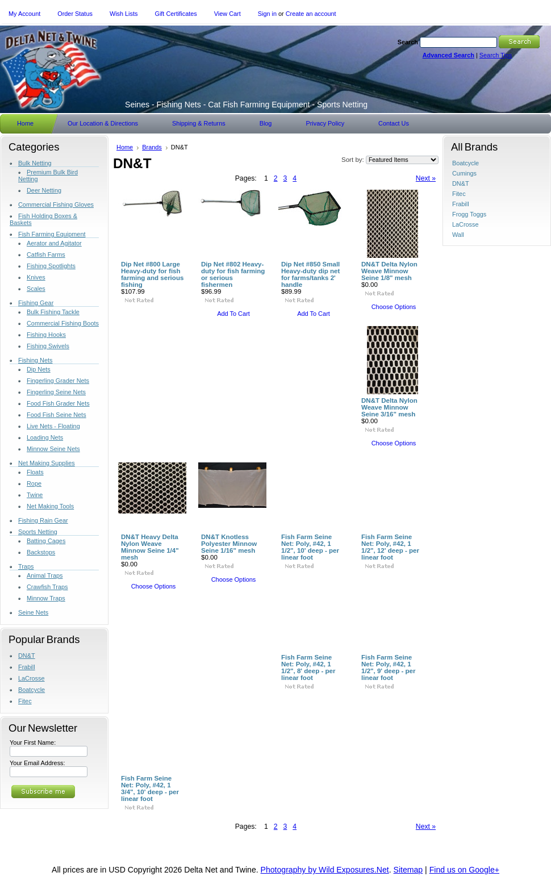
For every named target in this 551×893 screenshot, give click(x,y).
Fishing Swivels (48, 346)
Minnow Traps (46, 598)
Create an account (311, 13)
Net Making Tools (50, 506)
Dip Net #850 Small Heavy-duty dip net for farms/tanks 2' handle (310, 274)
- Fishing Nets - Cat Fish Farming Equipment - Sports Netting (246, 104)
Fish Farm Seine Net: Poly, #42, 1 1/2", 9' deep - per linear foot (388, 667)
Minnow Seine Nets (53, 448)
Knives (36, 277)
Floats (35, 472)
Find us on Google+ (464, 869)
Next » (426, 178)
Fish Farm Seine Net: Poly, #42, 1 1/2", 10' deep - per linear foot (310, 547)
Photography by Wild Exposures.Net (325, 869)
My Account (24, 13)
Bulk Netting (35, 163)
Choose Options (393, 306)
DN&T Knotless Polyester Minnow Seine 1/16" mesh (229, 543)
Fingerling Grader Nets (58, 380)
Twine (35, 494)
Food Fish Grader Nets (58, 403)
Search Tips (495, 55)
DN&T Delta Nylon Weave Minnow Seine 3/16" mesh (389, 407)
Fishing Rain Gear (43, 520)
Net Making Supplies (46, 463)
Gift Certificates (176, 13)
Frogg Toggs (469, 214)
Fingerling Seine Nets (56, 392)
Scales (36, 288)
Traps (26, 566)
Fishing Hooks (46, 334)
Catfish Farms (46, 254)
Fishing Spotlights (51, 265)
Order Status (75, 13)
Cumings (464, 173)
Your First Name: (33, 742)
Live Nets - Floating (53, 426)
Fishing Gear (35, 302)
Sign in (267, 13)
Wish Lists (124, 13)
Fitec (25, 701)
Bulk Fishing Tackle (53, 311)
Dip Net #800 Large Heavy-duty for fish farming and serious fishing (152, 274)
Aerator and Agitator (54, 243)
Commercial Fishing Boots (63, 323)
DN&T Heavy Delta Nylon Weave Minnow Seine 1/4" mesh (150, 547)
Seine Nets (33, 612)
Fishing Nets (35, 360)
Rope (34, 483)
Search (408, 42)
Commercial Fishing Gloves (56, 204)
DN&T (26, 655)
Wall (458, 234)
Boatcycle (31, 689)
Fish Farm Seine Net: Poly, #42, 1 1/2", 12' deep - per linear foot (390, 547)
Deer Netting (44, 190)
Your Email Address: (37, 763)
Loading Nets (45, 437)
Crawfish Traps (47, 586)
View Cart (227, 13)
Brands (152, 147)
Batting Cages (46, 540)
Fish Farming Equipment (51, 234)
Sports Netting (37, 531)
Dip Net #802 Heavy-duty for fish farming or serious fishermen (233, 274)
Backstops (41, 552)
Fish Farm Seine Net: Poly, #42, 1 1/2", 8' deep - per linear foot (308, 667)
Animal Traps (44, 575)
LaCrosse (31, 678)
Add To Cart (233, 313)
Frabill (26, 667)
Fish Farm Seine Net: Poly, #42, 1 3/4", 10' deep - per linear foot (150, 788)
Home (124, 147)
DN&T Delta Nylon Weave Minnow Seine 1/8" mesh (389, 271)
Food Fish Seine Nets (56, 414)
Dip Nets (39, 369)
